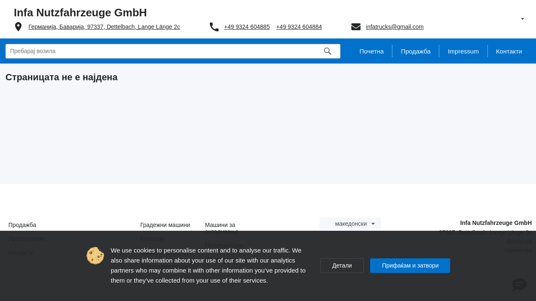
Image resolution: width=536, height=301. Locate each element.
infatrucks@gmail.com (395, 26)
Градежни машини (165, 225)
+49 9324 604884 (299, 26)
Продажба (22, 225)
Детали (342, 265)
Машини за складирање (222, 228)
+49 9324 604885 (247, 26)
